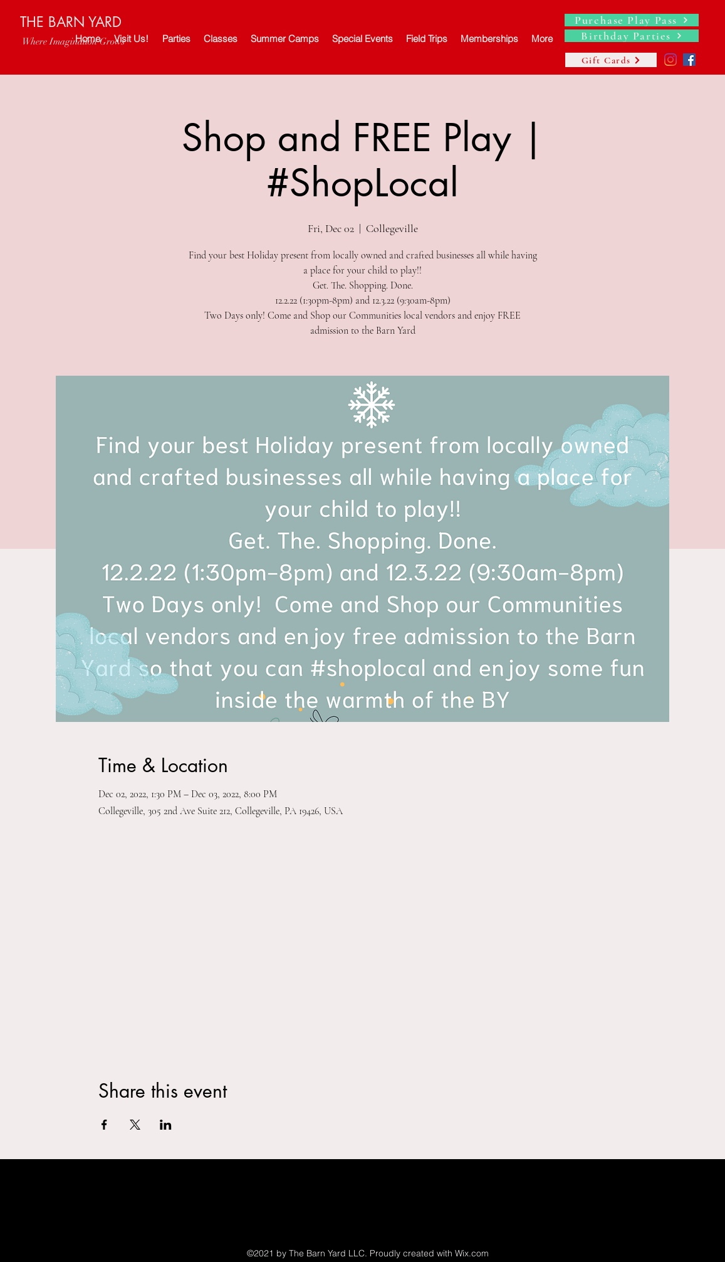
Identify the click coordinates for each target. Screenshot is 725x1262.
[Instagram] (670, 59)
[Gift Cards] (611, 60)
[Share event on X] (135, 1125)
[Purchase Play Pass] (632, 20)
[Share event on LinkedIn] (166, 1125)
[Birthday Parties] (632, 35)
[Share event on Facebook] (104, 1125)
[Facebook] (689, 59)
